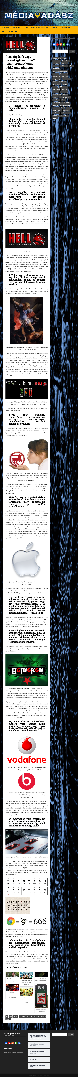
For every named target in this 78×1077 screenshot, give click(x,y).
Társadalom (66, 27)
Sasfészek (5, 27)
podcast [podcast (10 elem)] (64, 89)
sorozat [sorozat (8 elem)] (55, 97)
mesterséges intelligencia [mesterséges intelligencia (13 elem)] (59, 81)
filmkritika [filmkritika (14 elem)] (56, 68)
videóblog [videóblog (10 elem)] (56, 113)
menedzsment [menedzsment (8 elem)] (66, 79)
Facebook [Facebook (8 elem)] (56, 66)
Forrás (45, 404)
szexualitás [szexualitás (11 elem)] (56, 100)
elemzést (14, 770)
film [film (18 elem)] (72, 66)
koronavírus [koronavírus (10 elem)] (64, 73)
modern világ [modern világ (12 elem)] (57, 84)
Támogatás (16, 27)
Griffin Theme (46, 1075)
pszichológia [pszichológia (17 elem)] (57, 94)
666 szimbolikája (26, 588)
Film (3, 32)
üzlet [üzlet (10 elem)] (55, 118)
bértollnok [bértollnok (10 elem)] (65, 60)
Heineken (16, 1016)
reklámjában (17, 857)
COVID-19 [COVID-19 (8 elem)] (56, 63)
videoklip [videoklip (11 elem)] (66, 110)
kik (20, 213)
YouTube (55, 27)
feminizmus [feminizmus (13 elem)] (64, 66)
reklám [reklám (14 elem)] (65, 94)
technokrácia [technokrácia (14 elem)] (66, 102)
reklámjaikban (10, 697)
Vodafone (8, 1019)
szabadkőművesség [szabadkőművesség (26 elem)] (65, 97)
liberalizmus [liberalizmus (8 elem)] (56, 76)
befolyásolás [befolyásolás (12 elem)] (56, 60)
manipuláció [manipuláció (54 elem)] (57, 79)
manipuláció (22, 1016)
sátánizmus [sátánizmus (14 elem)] (56, 102)
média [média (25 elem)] (55, 86)
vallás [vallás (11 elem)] (69, 107)
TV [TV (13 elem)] (63, 107)
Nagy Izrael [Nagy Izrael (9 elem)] (56, 89)
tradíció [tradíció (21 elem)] (55, 105)
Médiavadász (39, 1075)
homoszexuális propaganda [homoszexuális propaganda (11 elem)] (60, 71)
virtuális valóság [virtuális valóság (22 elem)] (65, 113)
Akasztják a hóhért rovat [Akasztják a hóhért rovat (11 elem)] (59, 58)
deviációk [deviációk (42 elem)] (64, 63)
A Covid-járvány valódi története (36, 27)
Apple (10, 1016)
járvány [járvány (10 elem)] (55, 73)
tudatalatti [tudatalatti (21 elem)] (56, 107)
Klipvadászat (13, 32)
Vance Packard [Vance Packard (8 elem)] (57, 110)
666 (7, 1016)
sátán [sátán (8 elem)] (64, 100)
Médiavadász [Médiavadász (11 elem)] (63, 86)
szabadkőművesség (35, 1016)
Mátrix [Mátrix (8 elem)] (65, 84)
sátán (28, 1016)
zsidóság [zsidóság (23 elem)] (56, 115)
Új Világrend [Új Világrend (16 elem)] (64, 115)
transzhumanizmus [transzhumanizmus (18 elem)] (65, 105)
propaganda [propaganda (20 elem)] (64, 92)
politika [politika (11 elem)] (55, 92)
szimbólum (43, 1016)
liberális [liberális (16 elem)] (65, 76)
